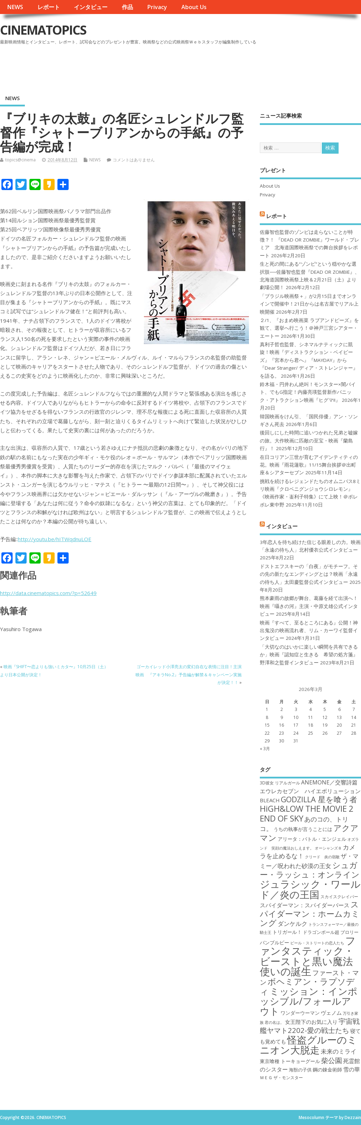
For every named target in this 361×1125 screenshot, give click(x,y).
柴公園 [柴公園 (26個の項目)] (331, 1060)
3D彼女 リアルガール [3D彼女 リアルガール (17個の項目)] (280, 783)
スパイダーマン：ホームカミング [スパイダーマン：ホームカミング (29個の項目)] (310, 913)
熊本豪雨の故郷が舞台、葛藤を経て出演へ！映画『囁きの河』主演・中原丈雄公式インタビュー (309, 606)
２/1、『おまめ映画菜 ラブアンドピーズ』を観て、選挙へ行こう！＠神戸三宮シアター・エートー (309, 328)
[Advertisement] (227, 66)
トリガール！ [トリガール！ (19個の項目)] (287, 932)
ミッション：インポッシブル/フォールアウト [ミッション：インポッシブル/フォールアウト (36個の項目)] (308, 1001)
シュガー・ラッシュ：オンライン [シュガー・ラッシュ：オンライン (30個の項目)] (310, 869)
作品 (127, 7)
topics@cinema (20, 160)
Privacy (157, 7)
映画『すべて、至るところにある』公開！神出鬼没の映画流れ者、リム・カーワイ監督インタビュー (309, 631)
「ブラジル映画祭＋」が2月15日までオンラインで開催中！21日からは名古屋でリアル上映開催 (309, 304)
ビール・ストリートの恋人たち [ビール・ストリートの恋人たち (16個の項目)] (317, 943)
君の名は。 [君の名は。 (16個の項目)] (274, 1022)
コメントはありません (134, 160)
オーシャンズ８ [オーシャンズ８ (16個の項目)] (328, 848)
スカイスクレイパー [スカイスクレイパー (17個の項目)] (339, 897)
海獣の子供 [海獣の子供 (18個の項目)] (300, 1070)
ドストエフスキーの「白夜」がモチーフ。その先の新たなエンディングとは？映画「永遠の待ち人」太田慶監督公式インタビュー (309, 574)
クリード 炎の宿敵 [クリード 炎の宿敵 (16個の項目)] (322, 856)
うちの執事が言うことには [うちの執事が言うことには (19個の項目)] (302, 829)
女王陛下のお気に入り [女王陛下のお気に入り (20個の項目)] (311, 1021)
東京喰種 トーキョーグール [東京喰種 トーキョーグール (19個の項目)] (290, 1061)
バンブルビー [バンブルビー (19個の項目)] (274, 942)
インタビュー (90, 7)
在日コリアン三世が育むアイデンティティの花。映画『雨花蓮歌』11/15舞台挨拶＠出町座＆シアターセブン (309, 465)
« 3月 (265, 749)
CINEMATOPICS (43, 30)
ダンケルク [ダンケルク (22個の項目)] (292, 924)
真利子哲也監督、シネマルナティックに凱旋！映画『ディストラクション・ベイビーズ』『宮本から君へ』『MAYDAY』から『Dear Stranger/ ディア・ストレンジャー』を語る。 (309, 360)
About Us (194, 7)
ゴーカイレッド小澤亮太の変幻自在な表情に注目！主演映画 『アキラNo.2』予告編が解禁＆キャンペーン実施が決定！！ (189, 674)
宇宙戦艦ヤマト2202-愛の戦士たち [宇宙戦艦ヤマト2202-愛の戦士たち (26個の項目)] (310, 1025)
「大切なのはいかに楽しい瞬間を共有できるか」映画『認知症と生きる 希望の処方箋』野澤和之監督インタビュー (309, 655)
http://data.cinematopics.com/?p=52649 (48, 592)
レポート (48, 7)
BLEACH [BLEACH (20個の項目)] (270, 800)
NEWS (15, 7)
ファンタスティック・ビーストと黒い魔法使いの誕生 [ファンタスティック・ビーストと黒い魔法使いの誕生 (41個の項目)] (308, 956)
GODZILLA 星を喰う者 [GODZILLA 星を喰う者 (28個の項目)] (319, 799)
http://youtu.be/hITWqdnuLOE (54, 539)
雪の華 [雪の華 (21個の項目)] (351, 1069)
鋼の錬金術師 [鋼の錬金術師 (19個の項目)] (327, 1069)
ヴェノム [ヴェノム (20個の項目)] (331, 1012)
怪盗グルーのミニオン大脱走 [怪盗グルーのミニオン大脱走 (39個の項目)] (308, 1044)
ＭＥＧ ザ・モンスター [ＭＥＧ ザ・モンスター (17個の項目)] (281, 1078)
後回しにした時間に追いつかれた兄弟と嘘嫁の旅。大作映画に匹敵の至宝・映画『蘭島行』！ (309, 440)
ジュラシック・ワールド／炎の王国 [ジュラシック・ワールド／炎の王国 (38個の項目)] (310, 889)
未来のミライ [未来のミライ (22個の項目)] (338, 1051)
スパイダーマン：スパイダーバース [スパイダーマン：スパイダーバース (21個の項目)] (304, 905)
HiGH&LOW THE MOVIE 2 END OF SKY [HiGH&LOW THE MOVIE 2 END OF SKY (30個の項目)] (306, 813)
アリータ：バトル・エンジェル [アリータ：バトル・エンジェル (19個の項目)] (312, 839)
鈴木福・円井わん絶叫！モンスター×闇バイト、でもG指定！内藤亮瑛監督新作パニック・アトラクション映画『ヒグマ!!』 (308, 392)
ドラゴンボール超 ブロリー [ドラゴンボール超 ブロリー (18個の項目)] (331, 932)
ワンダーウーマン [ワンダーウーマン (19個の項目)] (300, 1012)
